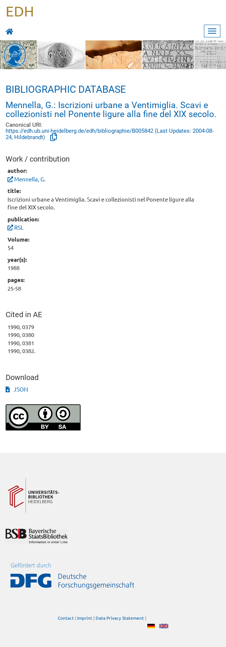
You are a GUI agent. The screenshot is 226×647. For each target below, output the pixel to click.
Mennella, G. (30, 179)
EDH (20, 11)
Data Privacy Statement (120, 618)
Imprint (84, 618)
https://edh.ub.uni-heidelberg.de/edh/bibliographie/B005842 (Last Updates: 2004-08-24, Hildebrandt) (110, 134)
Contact (66, 618)
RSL (19, 227)
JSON (17, 389)
